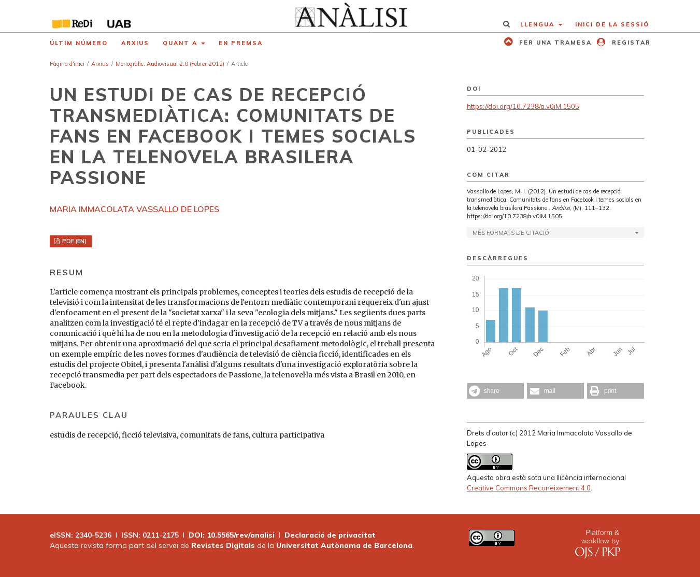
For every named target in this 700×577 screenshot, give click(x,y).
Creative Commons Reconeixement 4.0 (529, 488)
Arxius (135, 43)
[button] (495, 391)
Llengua (538, 24)
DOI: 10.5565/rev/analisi (232, 535)
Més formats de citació (511, 232)
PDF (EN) (74, 241)
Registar (630, 42)
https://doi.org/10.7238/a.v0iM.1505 (523, 106)
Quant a (181, 43)
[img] (350, 16)
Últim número (79, 43)
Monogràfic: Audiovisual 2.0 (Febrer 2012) (170, 63)
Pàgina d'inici (67, 63)
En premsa (241, 43)
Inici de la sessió (612, 24)
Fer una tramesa (554, 42)
